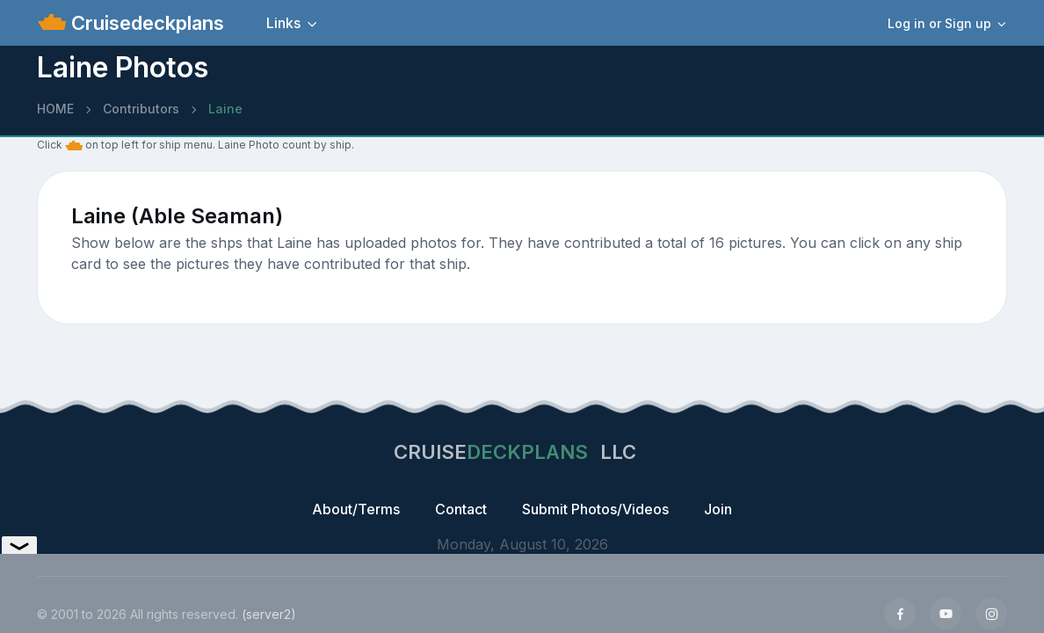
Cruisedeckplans (145, 22)
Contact (461, 509)
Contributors (141, 108)
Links (283, 23)
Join (718, 509)
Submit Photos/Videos (595, 509)
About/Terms (356, 509)
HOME (55, 108)
